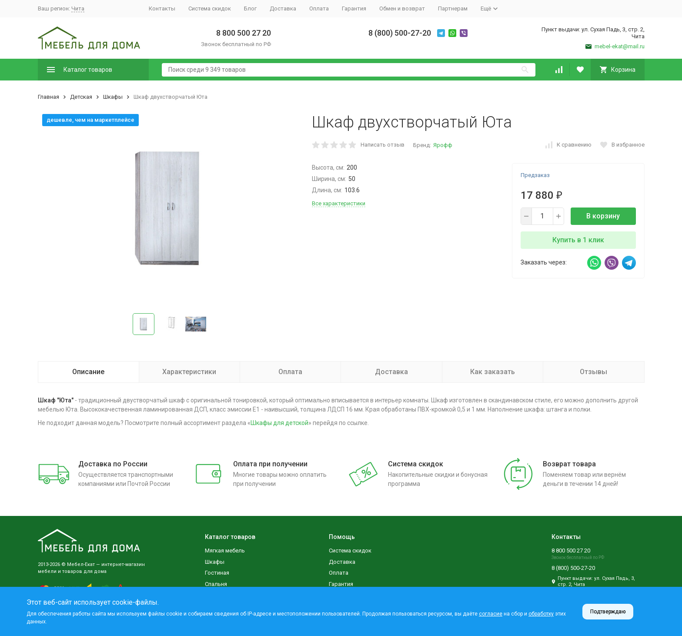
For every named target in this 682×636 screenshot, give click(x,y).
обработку (541, 614)
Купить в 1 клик (578, 240)
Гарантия (354, 8)
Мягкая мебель (225, 550)
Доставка (283, 8)
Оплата (319, 8)
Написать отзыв (383, 144)
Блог (250, 8)
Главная (48, 97)
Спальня (216, 584)
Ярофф (442, 145)
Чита (77, 8)
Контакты (162, 8)
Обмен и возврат (402, 8)
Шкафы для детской (279, 422)
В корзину (603, 216)
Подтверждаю (607, 612)
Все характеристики (338, 203)
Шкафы (113, 97)
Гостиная (217, 572)
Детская (81, 97)
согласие (490, 614)
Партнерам (453, 8)
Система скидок (209, 8)
